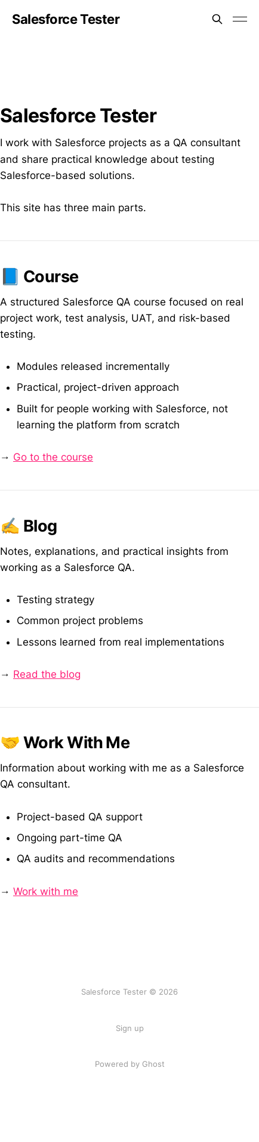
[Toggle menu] (240, 19)
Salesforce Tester (66, 19)
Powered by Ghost (130, 1064)
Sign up (130, 1028)
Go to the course (53, 457)
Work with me (45, 891)
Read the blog (47, 674)
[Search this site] (217, 19)
